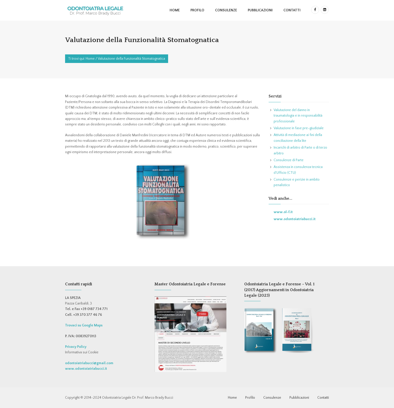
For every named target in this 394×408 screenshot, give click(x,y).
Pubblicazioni (260, 10)
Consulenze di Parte (289, 160)
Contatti (292, 10)
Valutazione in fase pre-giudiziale (299, 128)
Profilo (197, 10)
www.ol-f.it (283, 212)
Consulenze (226, 10)
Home (175, 10)
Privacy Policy (75, 347)
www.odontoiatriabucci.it (295, 219)
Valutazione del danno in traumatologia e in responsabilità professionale (298, 115)
